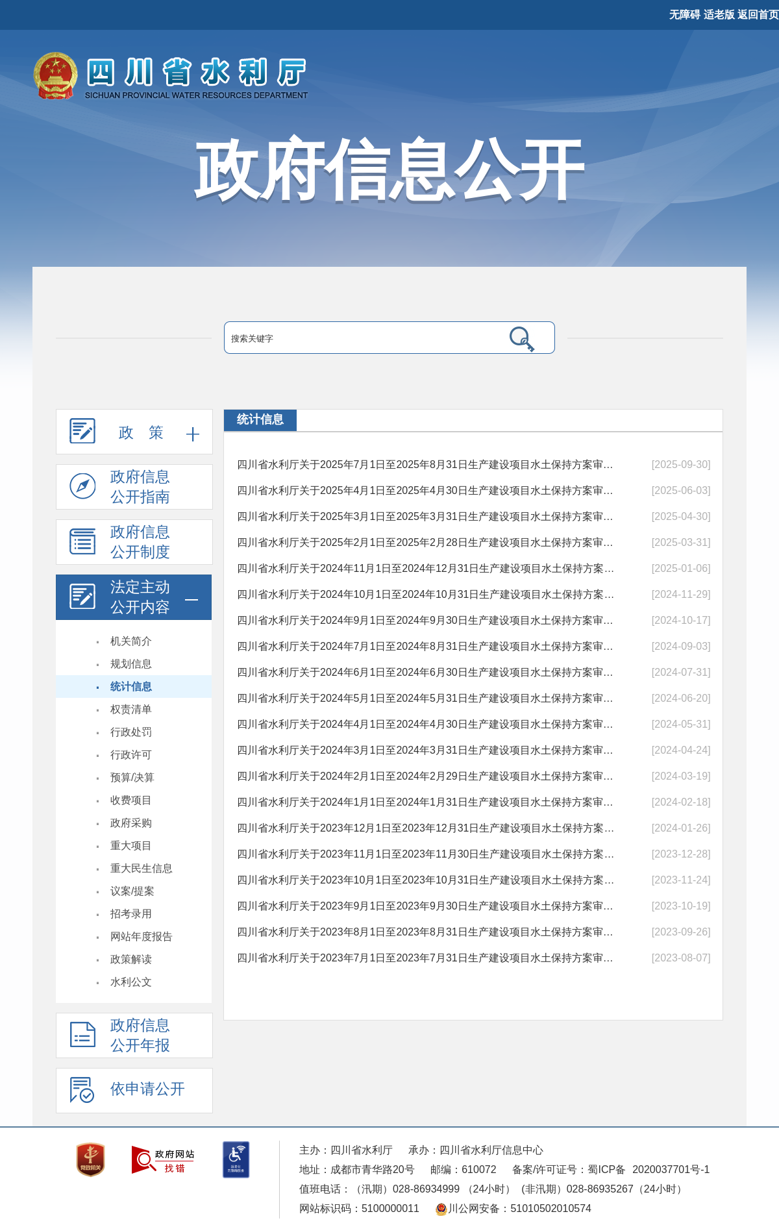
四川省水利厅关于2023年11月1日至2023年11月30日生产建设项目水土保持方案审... (426, 854)
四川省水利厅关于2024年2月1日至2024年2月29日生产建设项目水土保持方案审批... (426, 776)
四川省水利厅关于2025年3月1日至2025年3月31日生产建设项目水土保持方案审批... (426, 516)
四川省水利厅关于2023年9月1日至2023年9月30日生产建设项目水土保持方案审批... (426, 905)
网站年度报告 (141, 936)
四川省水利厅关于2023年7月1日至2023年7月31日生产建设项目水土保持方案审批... (426, 957)
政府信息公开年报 (119, 1038)
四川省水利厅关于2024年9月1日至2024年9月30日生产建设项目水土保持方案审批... (426, 620)
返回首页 (758, 14)
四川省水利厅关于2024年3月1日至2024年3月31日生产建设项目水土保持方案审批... (426, 750)
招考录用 (131, 913)
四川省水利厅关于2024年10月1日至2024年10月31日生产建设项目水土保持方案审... (426, 594)
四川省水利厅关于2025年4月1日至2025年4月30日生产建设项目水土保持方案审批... (426, 490)
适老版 (719, 14)
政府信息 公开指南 (119, 489)
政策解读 (131, 959)
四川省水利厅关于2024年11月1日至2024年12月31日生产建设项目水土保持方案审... (426, 568)
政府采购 (131, 822)
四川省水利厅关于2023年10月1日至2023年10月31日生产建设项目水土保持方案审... (426, 879)
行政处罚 (131, 731)
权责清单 (131, 709)
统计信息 (131, 686)
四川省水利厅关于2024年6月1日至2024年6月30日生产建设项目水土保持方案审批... (426, 672)
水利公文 (131, 981)
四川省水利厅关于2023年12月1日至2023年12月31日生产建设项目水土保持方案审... (426, 828)
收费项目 (131, 800)
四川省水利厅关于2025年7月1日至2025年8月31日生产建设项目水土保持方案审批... (426, 464)
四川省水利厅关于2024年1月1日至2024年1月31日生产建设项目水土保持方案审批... (426, 802)
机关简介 (131, 641)
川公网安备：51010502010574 (513, 1208)
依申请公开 (127, 1095)
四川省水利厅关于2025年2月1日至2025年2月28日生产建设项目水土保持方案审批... (426, 542)
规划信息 (131, 663)
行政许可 (131, 754)
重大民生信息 (141, 868)
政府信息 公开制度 (119, 544)
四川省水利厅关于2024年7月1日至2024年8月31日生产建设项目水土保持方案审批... (426, 646)
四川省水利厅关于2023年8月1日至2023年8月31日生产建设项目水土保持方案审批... (426, 931)
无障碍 (684, 14)
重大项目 (131, 845)
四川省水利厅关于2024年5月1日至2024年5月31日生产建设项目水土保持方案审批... (426, 698)
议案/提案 (132, 891)
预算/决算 (132, 777)
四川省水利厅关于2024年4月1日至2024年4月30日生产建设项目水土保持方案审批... (426, 724)
